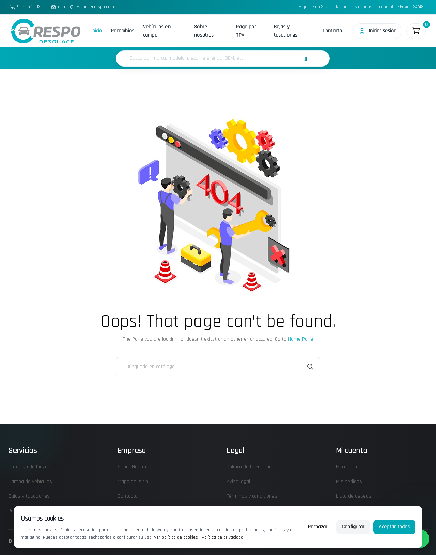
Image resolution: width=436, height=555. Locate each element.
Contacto (332, 31)
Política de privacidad (222, 537)
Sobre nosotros (204, 31)
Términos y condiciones (252, 496)
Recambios (122, 31)
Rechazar (317, 526)
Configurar (353, 526)
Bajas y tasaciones (285, 31)
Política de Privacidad (249, 466)
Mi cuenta (346, 466)
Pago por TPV (246, 31)
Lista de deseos (353, 496)
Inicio (96, 31)
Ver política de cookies (176, 537)
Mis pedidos (349, 481)
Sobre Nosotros (135, 466)
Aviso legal (238, 481)
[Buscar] (218, 366)
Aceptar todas (394, 526)
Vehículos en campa (157, 31)
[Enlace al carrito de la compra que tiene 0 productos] (416, 31)
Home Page (300, 339)
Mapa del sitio (133, 481)
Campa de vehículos (30, 481)
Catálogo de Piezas (29, 466)
